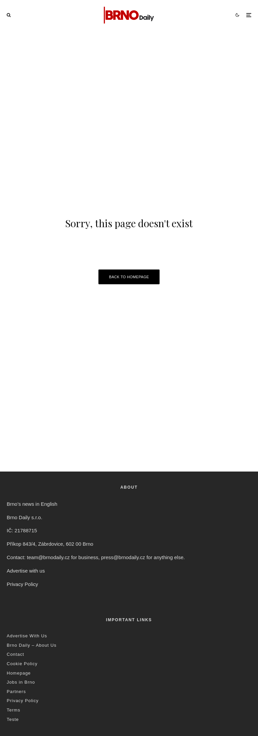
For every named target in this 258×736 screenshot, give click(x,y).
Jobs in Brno (21, 682)
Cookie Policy (22, 663)
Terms (13, 710)
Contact (15, 654)
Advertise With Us (27, 635)
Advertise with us (26, 571)
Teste (13, 719)
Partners (16, 691)
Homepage (19, 673)
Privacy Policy (22, 584)
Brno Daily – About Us (31, 645)
